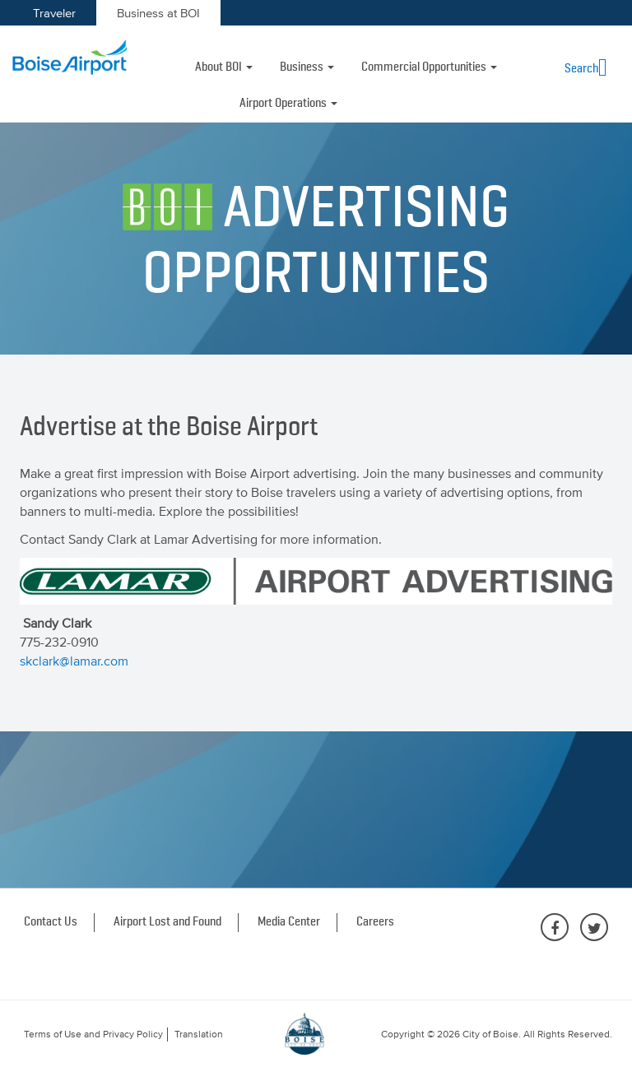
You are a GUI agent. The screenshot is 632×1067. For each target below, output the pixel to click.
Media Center (289, 922)
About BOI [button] (224, 67)
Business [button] (307, 67)
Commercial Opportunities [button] (429, 67)
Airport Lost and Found (167, 922)
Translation (198, 1034)
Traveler (54, 13)
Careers (375, 922)
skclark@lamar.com (74, 660)
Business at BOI (158, 13)
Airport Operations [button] (288, 103)
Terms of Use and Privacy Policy (93, 1034)
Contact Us (50, 922)
